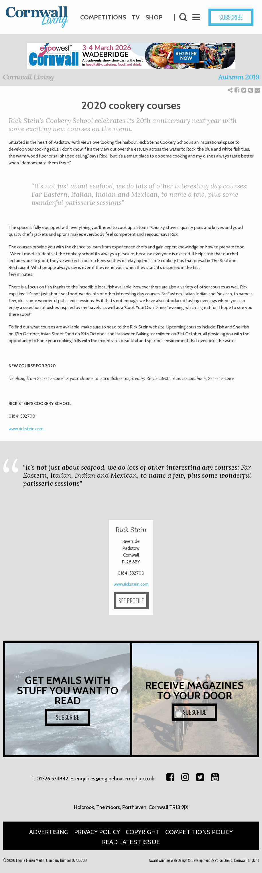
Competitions (103, 17)
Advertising (48, 832)
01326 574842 (52, 779)
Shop (154, 17)
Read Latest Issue (131, 842)
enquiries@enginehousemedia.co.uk (114, 779)
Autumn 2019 (238, 77)
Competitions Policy (199, 832)
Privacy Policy (97, 832)
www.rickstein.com (26, 428)
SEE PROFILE (131, 600)
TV (136, 17)
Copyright (142, 832)
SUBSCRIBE (231, 17)
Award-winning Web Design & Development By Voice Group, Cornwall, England (204, 860)
